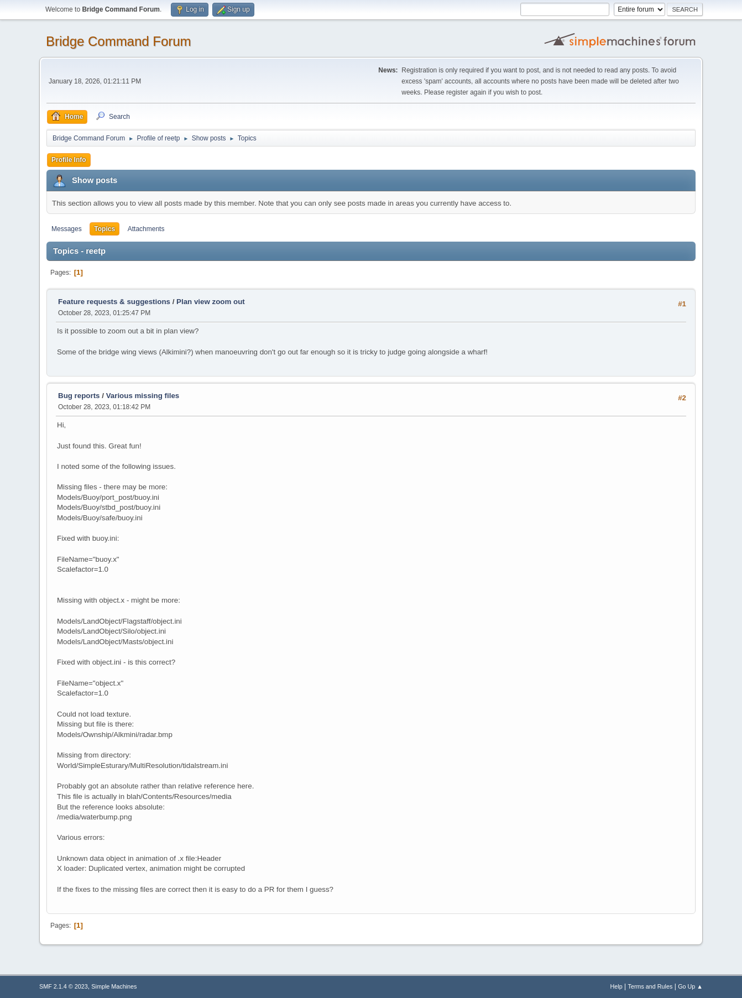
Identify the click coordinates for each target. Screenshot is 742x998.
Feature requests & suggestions (114, 301)
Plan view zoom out (210, 301)
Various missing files (143, 395)
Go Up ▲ (690, 986)
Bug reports (79, 395)
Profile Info (68, 160)
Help (616, 986)
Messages (66, 229)
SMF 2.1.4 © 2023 (63, 986)
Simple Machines (114, 986)
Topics (104, 229)
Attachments (146, 229)
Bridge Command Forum (118, 41)
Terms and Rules (650, 986)
